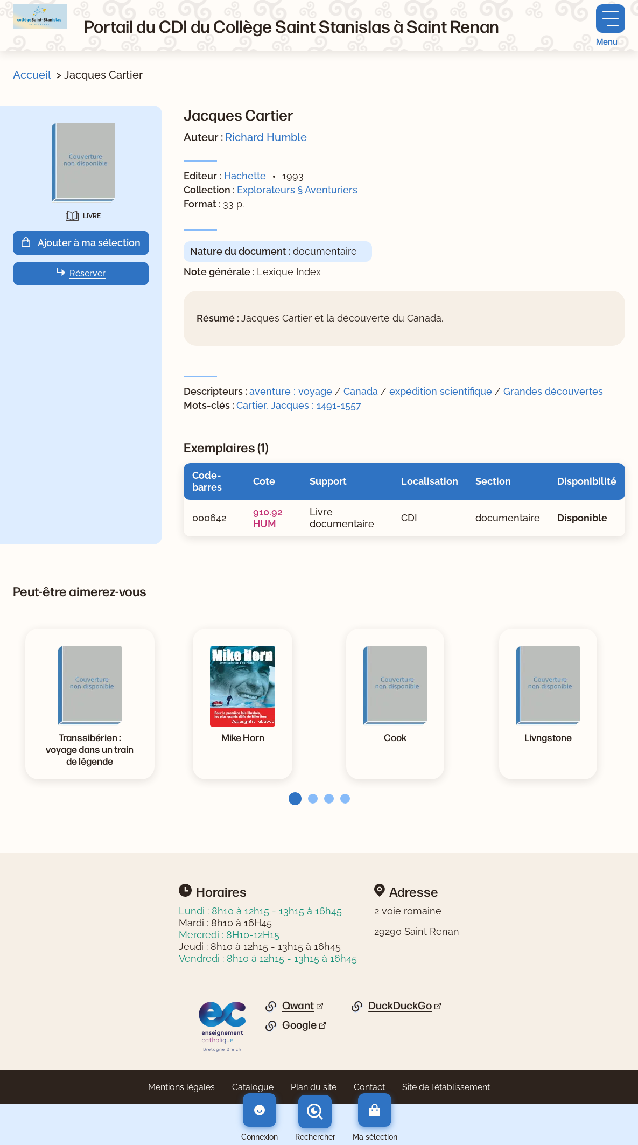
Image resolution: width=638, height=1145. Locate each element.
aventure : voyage (290, 391)
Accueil (32, 74)
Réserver (87, 273)
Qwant (298, 1005)
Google (299, 1024)
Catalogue (253, 1087)
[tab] (292, 798)
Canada (360, 391)
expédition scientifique (440, 391)
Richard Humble (266, 137)
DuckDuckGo (400, 1005)
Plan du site (313, 1087)
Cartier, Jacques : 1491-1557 (298, 405)
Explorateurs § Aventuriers (297, 190)
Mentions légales (181, 1087)
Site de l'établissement (446, 1087)
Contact (369, 1087)
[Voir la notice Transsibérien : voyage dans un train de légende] (90, 748)
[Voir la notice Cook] (395, 737)
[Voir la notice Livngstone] (548, 737)
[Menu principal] (610, 25)
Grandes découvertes (553, 391)
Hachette (245, 175)
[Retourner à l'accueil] (40, 16)
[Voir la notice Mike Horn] (242, 737)
